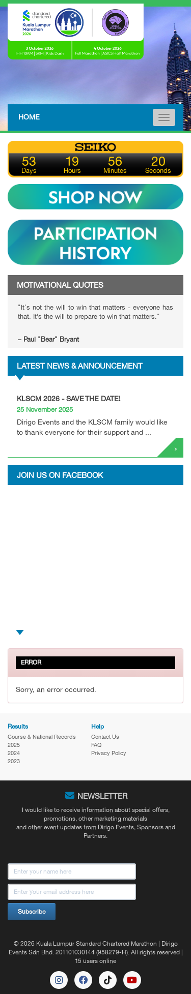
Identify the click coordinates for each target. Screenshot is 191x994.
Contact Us (105, 736)
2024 (14, 753)
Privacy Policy (108, 753)
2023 (14, 761)
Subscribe (31, 911)
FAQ (96, 744)
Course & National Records (42, 736)
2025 (14, 744)
